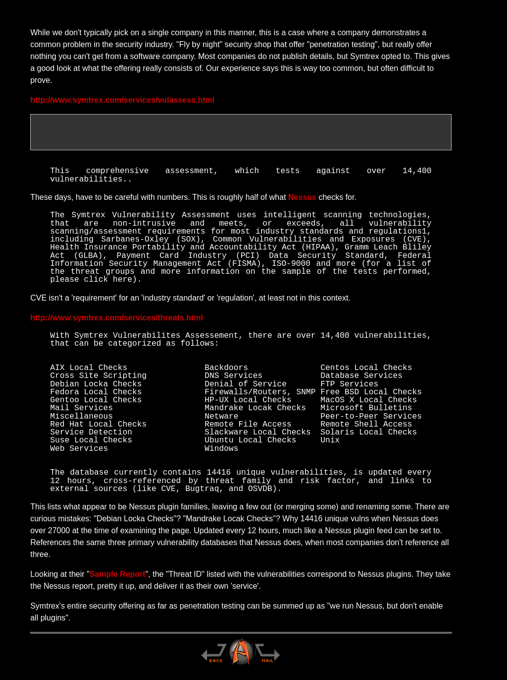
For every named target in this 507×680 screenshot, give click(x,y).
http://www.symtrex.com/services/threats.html (116, 319)
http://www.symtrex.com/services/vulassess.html (122, 100)
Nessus (302, 198)
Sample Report (118, 575)
